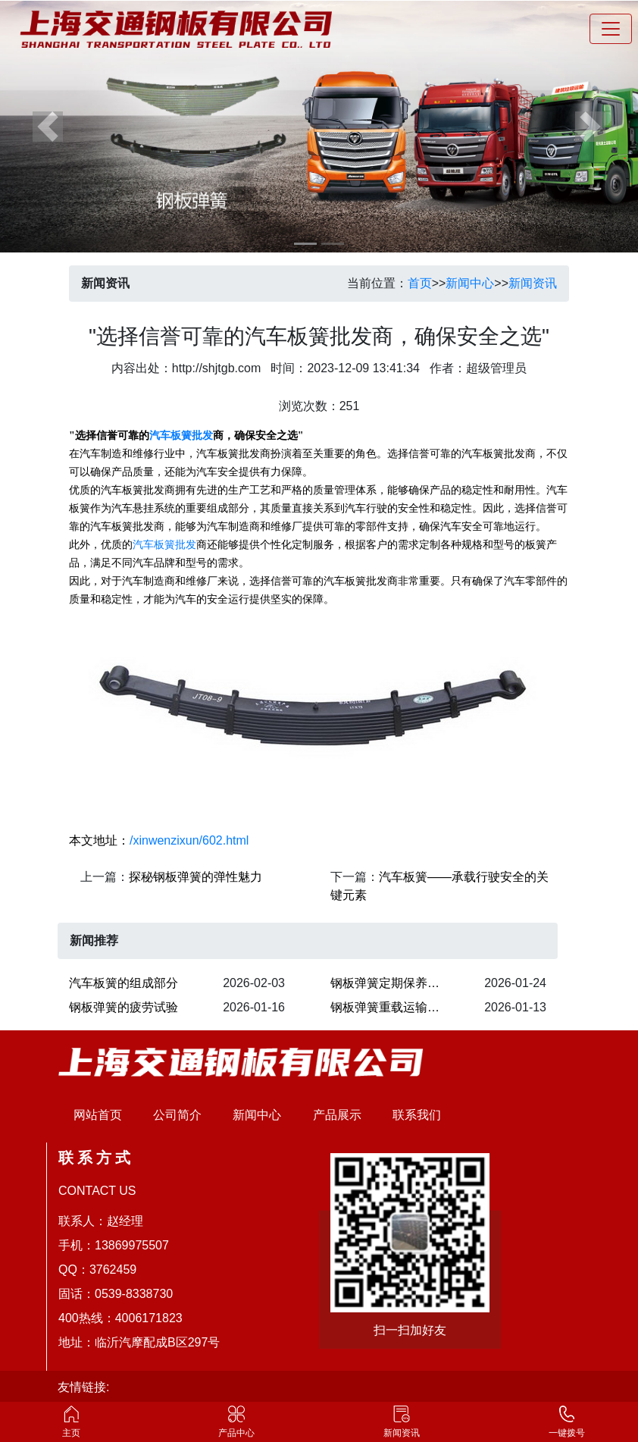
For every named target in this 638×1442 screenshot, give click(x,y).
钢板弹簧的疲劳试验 (123, 1007)
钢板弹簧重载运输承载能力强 (394, 1007)
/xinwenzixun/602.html (189, 840)
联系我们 (416, 1114)
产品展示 (337, 1114)
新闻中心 (470, 283)
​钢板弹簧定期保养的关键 (394, 982)
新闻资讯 (532, 283)
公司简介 (177, 1114)
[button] (47, 126)
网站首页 (97, 1114)
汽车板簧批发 (181, 435)
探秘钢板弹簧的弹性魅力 (195, 876)
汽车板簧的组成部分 (123, 982)
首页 (420, 283)
